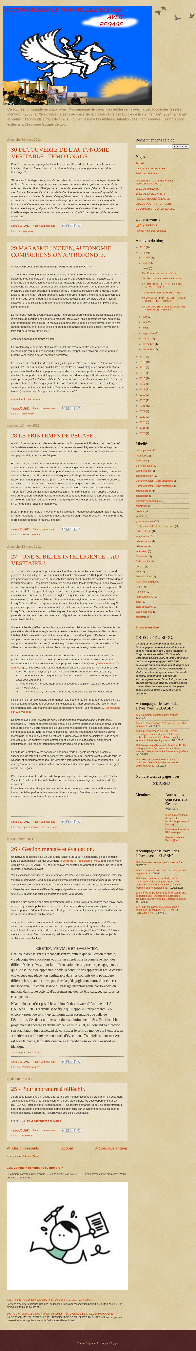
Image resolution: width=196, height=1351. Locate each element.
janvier (147, 257)
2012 (143, 356)
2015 (143, 372)
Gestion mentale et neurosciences (155, 526)
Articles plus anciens (111, 1148)
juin (145, 327)
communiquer (143, 470)
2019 (143, 394)
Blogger (113, 1343)
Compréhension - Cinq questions (154, 480)
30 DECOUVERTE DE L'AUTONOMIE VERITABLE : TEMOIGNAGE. (60, 152)
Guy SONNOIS (148, 225)
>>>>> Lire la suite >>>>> (25, 399)
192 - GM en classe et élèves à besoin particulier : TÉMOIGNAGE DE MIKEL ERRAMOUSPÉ (60, 1313)
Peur (138, 571)
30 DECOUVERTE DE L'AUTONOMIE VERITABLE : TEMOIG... (163, 308)
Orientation (142, 556)
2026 (143, 433)
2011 (143, 252)
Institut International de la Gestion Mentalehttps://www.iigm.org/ (177, 819)
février (146, 263)
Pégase (140, 566)
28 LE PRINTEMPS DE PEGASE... (54, 435)
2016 (143, 378)
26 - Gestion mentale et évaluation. (52, 849)
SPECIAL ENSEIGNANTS (150, 193)
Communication (144, 465)
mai (145, 322)
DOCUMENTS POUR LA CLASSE (155, 208)
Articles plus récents (23, 1148)
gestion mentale (31, 534)
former (35, 1067)
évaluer (26, 1067)
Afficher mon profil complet (151, 230)
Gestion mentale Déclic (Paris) (174, 839)
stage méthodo (144, 611)
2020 (143, 400)
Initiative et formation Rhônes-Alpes (177, 831)
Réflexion (27, 1135)
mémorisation (143, 541)
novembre (149, 344)
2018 (143, 389)
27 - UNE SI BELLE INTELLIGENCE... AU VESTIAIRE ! (164, 285)
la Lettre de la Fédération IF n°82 (79, 860)
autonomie (28, 231)
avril (145, 316)
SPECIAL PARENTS (147, 188)
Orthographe (143, 561)
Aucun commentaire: (45, 225)
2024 (143, 422)
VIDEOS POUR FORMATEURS (154, 203)
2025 (143, 427)
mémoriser (142, 546)
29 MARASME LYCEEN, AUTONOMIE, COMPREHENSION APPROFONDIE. (62, 251)
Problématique (144, 576)
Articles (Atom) (31, 1156)
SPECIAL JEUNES (146, 173)
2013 (143, 362)
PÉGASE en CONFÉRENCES (153, 198)
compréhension (144, 475)
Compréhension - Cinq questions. (154, 485)
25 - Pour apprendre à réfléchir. (48, 1089)
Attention (141, 455)
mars (146, 268)
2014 (143, 367)
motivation (141, 551)
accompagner (143, 450)
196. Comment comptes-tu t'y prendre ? (35, 1167)
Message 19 (104, 663)
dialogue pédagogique (148, 500)
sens (138, 601)
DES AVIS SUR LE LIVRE (150, 168)
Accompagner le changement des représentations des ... (155, 182)
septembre (149, 333)
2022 (143, 411)
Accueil (67, 1148)
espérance (141, 505)
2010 (143, 247)
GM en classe (143, 531)
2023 (143, 416)
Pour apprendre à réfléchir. (44, 1120)
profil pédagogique (146, 581)
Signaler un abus (148, 627)
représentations (30, 827)
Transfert (141, 616)
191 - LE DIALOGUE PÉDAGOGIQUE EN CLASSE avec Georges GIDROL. (50, 1300)
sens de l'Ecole (49, 827)
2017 (143, 383)
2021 (143, 405)
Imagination (142, 536)
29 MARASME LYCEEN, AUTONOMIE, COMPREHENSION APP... (164, 300)
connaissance (143, 490)
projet (139, 586)
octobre (147, 338)
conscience (142, 495)
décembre (149, 349)
